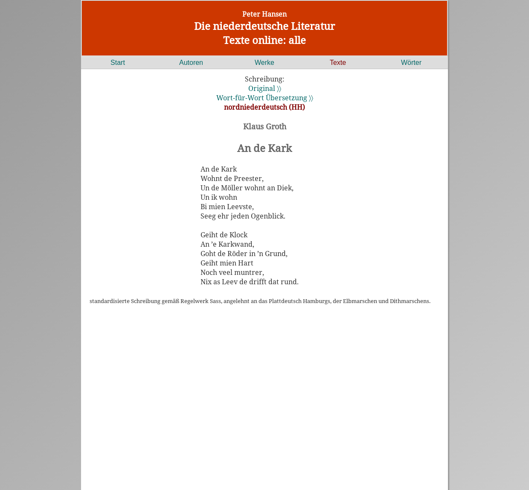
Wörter (411, 62)
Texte (338, 62)
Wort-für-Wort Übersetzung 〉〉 (264, 97)
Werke (264, 62)
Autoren (191, 62)
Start (117, 62)
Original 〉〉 (264, 88)
